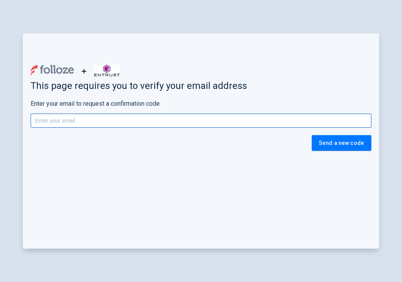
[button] (52, 70)
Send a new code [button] (341, 143)
